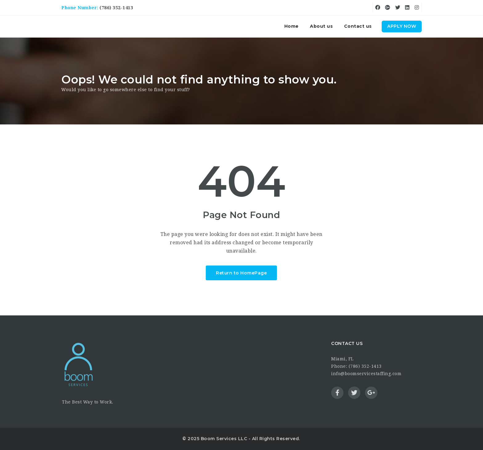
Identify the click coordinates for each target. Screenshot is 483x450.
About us (321, 26)
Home (291, 26)
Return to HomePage (241, 273)
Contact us (358, 26)
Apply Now (401, 26)
